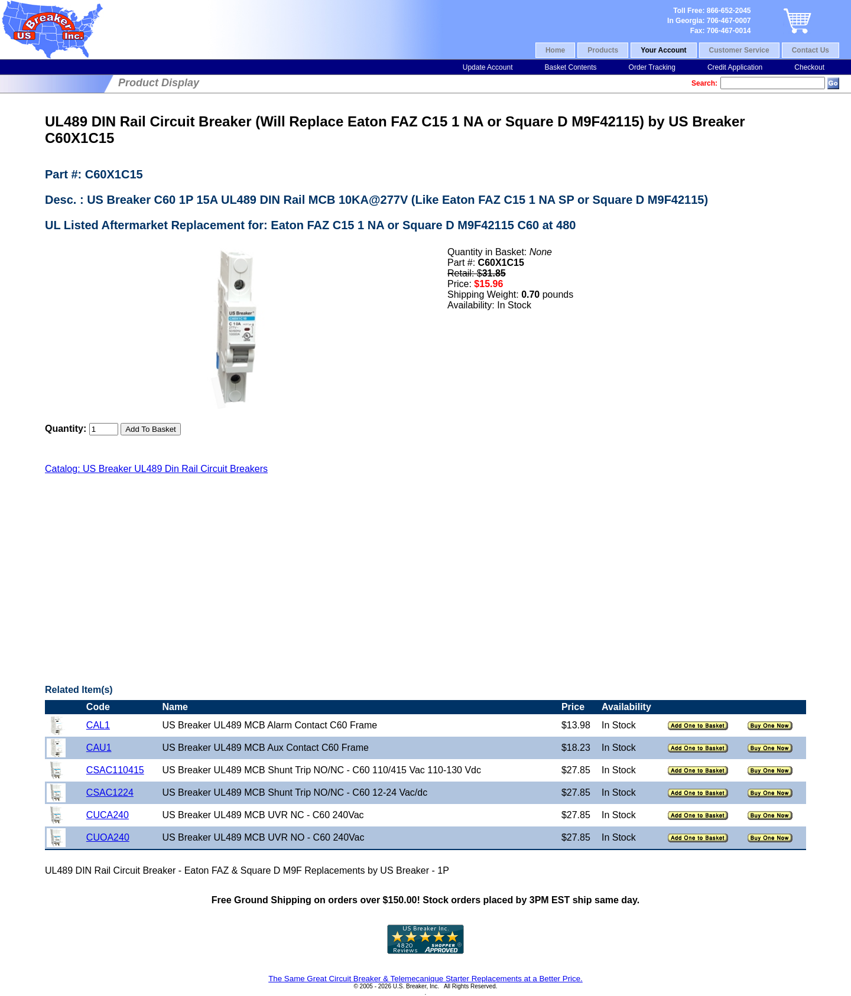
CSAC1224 (110, 792)
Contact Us (810, 50)
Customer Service (739, 50)
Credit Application (734, 67)
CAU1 (99, 748)
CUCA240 (107, 815)
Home (555, 50)
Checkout (809, 67)
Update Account (488, 67)
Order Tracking (652, 67)
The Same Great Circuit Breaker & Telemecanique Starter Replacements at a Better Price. (425, 978)
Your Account (663, 50)
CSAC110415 (115, 770)
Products (602, 50)
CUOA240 (107, 837)
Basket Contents (570, 67)
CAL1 (98, 725)
